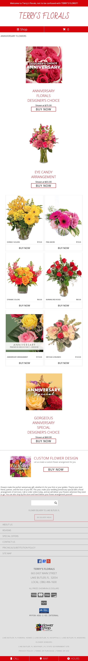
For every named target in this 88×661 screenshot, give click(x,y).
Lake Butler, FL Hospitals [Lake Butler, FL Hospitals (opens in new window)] (47, 638)
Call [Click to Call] (14, 658)
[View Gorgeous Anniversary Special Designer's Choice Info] (44, 392)
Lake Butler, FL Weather (30, 646)
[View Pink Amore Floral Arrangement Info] (63, 218)
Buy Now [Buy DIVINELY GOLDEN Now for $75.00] (24, 248)
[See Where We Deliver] (44, 517)
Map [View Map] (44, 658)
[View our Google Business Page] (44, 562)
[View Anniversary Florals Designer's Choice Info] (44, 65)
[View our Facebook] (40, 562)
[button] (44, 610)
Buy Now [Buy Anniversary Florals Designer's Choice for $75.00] (43, 109)
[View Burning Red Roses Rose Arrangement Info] (63, 275)
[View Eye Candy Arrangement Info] (44, 144)
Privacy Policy (26, 651)
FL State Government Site (56, 646)
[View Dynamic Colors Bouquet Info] (24, 275)
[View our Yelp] (48, 562)
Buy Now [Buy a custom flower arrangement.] (56, 469)
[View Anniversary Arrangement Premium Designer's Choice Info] (24, 333)
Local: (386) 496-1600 (44, 582)
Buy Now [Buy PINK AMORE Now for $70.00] (63, 248)
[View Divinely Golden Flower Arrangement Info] (24, 218)
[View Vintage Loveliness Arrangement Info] (63, 333)
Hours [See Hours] (73, 658)
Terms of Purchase (44, 651)
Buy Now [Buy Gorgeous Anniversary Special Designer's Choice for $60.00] (43, 441)
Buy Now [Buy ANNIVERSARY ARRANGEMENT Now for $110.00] (24, 363)
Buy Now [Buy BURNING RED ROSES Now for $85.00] (63, 305)
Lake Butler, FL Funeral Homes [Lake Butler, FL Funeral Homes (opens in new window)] (17, 638)
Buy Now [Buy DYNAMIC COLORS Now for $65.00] (24, 305)
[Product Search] (44, 503)
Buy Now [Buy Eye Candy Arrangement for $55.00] (43, 186)
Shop (22, 29)
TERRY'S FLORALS (44, 16)
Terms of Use (62, 651)
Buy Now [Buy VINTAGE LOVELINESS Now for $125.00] (63, 363)
